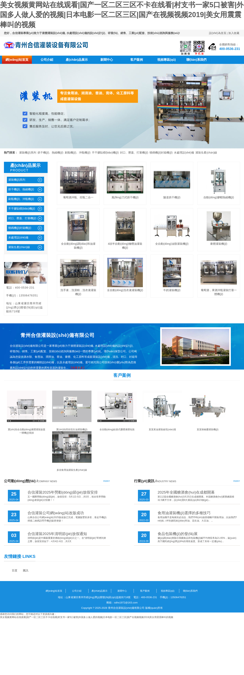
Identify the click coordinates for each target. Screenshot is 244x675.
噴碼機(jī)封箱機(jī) (161, 152)
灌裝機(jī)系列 (27, 152)
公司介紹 (47, 59)
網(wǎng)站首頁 (17, 59)
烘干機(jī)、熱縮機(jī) (50, 152)
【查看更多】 (77, 367)
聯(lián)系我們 (196, 59)
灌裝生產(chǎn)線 (206, 152)
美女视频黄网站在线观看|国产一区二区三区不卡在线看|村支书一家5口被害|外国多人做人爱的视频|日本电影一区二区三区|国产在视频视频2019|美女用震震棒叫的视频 (122, 15)
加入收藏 (233, 33)
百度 (14, 570)
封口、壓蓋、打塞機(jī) (134, 152)
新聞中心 (106, 59)
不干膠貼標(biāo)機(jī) (105, 152)
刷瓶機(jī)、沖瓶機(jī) (78, 152)
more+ (106, 481)
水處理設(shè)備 (184, 152)
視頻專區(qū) (166, 59)
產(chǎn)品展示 (77, 59)
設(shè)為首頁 (217, 33)
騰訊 (25, 570)
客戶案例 (136, 59)
